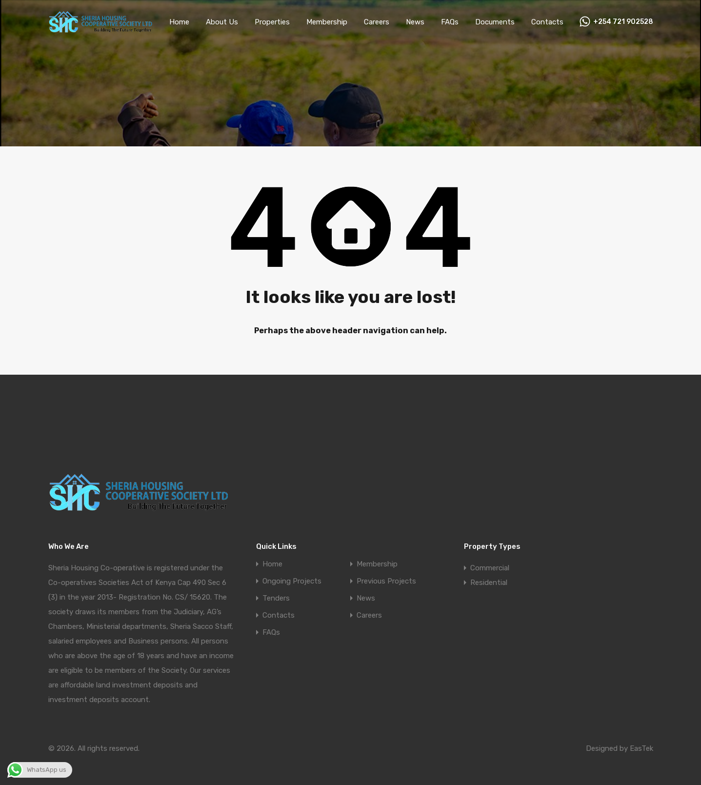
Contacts (555, 23)
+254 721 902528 (626, 23)
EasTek (641, 748)
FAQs (462, 23)
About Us (236, 23)
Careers (388, 23)
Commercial (489, 568)
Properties (284, 23)
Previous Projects (385, 581)
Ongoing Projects (290, 581)
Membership (338, 23)
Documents (505, 23)
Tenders (275, 598)
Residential (488, 582)
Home (195, 23)
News (427, 23)
